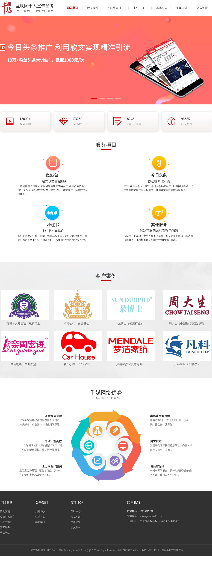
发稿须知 (76, 522)
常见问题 (76, 516)
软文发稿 (92, 7)
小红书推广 (140, 7)
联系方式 (40, 516)
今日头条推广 (115, 7)
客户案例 (40, 522)
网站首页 (72, 7)
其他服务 (161, 7)
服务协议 (40, 511)
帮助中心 (76, 511)
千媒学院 (181, 7)
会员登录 (202, 7)
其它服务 (5, 527)
